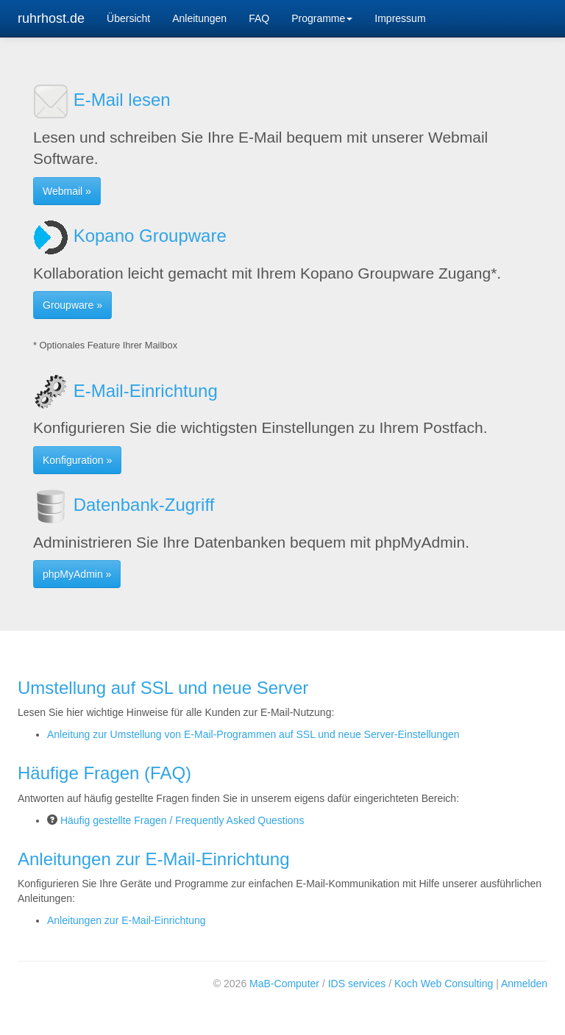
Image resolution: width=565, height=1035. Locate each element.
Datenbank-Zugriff (123, 505)
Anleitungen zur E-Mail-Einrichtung (126, 920)
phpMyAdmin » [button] (77, 574)
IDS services (357, 983)
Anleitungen (199, 18)
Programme (321, 18)
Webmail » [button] (67, 191)
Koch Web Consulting (443, 983)
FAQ (259, 18)
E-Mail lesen (102, 100)
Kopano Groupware (130, 236)
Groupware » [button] (72, 305)
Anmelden (524, 983)
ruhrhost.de (51, 18)
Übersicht (128, 18)
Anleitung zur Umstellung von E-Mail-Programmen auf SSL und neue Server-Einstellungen (253, 734)
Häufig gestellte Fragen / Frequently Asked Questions (182, 820)
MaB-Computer (284, 983)
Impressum (399, 18)
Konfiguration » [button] (77, 460)
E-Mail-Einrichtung (125, 391)
